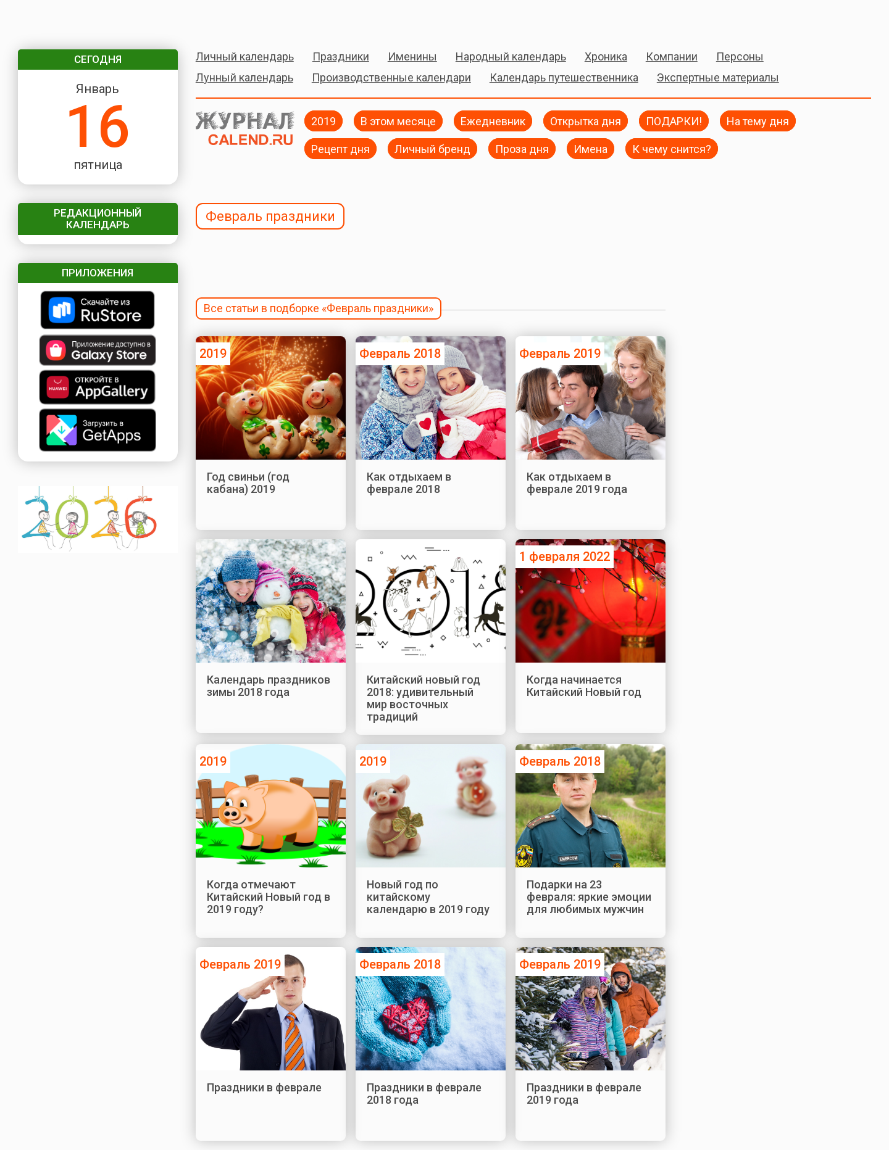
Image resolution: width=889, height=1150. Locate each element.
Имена (590, 148)
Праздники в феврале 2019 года (584, 1093)
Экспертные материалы (718, 77)
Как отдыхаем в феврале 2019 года (577, 482)
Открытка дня (585, 120)
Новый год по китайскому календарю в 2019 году (428, 897)
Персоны (740, 56)
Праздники (340, 56)
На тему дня (758, 120)
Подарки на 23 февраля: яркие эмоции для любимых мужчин (589, 897)
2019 (323, 120)
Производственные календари (391, 77)
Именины (412, 56)
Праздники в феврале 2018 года (424, 1093)
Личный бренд (432, 148)
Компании (672, 56)
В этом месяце (398, 120)
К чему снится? (671, 148)
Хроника (606, 56)
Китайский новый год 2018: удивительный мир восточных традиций (423, 698)
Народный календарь (511, 56)
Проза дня (522, 148)
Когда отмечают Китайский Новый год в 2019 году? (268, 897)
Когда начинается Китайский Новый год (584, 685)
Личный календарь (245, 56)
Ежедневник (493, 120)
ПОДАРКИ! (674, 120)
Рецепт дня (340, 148)
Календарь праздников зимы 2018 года (268, 685)
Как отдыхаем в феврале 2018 (409, 482)
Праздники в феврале (264, 1087)
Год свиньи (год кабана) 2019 (248, 482)
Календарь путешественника (564, 77)
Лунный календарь (244, 77)
